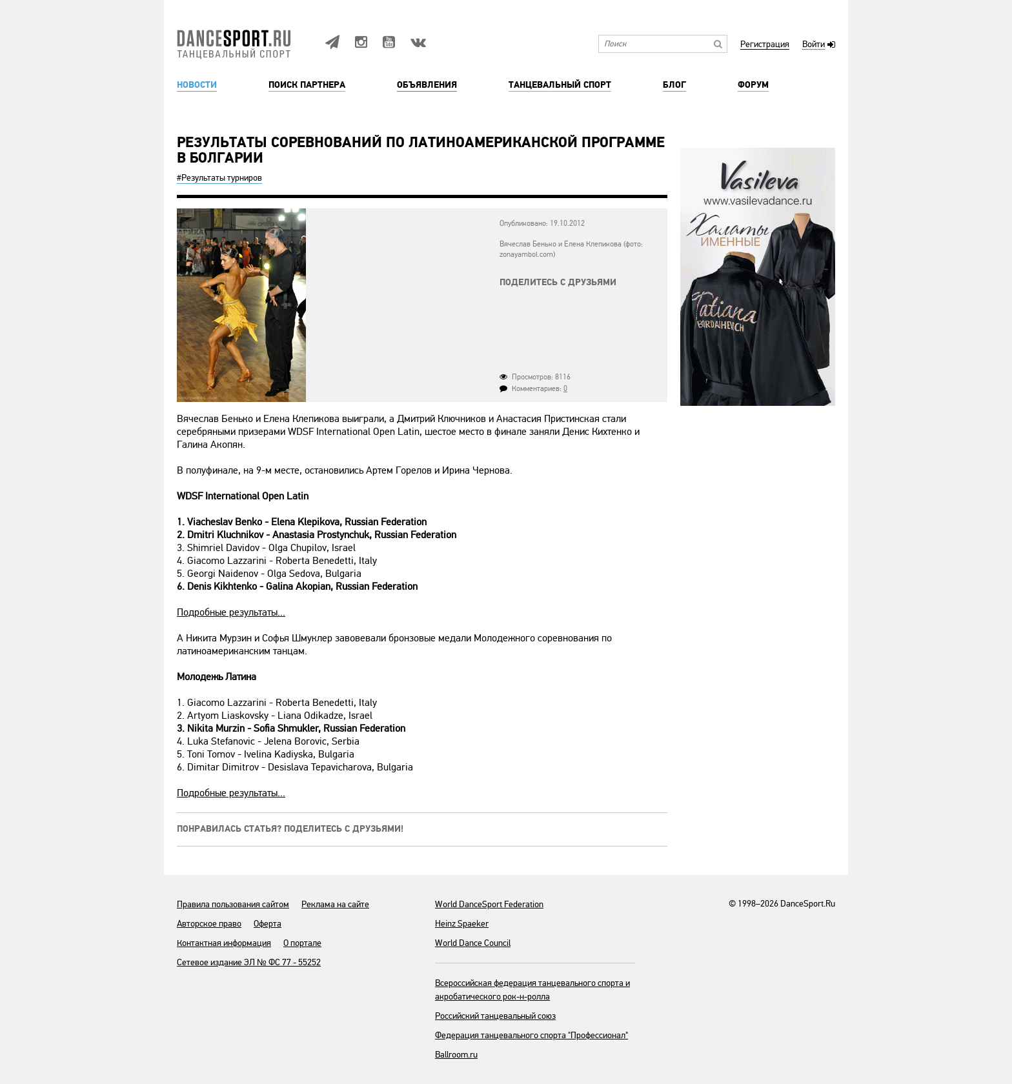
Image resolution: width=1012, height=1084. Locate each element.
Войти (813, 45)
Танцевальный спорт (560, 85)
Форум (753, 85)
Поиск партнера (306, 85)
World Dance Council (473, 943)
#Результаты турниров (219, 177)
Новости (197, 85)
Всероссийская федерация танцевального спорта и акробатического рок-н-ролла (532, 990)
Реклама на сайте (335, 904)
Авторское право (209, 923)
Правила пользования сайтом (233, 904)
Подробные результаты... (231, 612)
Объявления (427, 85)
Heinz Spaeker (462, 923)
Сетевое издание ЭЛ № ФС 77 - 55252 (249, 962)
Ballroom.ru (456, 1054)
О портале (302, 943)
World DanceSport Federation (489, 904)
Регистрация (764, 45)
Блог (674, 85)
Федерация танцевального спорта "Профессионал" (531, 1035)
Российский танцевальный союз (495, 1015)
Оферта (267, 923)
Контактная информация (224, 943)
